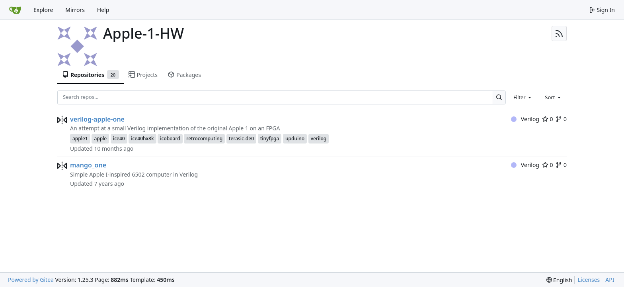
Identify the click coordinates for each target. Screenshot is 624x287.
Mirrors (75, 10)
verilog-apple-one (97, 119)
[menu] (559, 280)
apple (100, 138)
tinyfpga (269, 138)
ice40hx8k (142, 138)
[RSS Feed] (559, 33)
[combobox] (523, 97)
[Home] (15, 10)
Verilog (525, 119)
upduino (294, 138)
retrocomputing (204, 138)
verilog (319, 138)
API (609, 279)
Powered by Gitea (31, 279)
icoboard (170, 138)
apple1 (80, 138)
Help (103, 10)
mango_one (88, 165)
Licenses (589, 279)
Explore (43, 10)
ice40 (119, 138)
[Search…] (499, 97)
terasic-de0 (241, 138)
